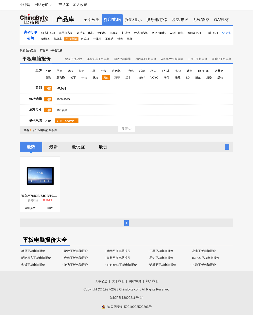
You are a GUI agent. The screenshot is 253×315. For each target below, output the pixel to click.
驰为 (189, 70)
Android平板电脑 (145, 59)
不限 (48, 70)
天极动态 (101, 281)
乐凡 (177, 77)
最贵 (103, 146)
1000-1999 (63, 99)
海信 (166, 77)
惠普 (117, 77)
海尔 (106, 77)
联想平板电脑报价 (118, 257)
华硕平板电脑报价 (33, 264)
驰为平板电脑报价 (76, 264)
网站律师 (135, 281)
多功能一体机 (85, 32)
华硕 (178, 70)
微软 (70, 70)
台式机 (85, 38)
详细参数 (30, 208)
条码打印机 (176, 32)
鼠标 (129, 38)
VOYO (154, 77)
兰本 (128, 77)
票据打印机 (159, 32)
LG (188, 77)
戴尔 (198, 77)
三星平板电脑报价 (161, 251)
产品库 (63, 5)
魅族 (95, 77)
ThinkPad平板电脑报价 (122, 264)
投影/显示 (133, 19)
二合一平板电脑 (197, 59)
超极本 (58, 38)
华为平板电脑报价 (118, 251)
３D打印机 (211, 32)
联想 (142, 70)
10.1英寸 (62, 110)
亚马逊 (61, 77)
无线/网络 (201, 19)
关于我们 (118, 281)
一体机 (97, 38)
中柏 (84, 77)
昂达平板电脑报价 (161, 257)
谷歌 (48, 77)
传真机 (114, 32)
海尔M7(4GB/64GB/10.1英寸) (42, 196)
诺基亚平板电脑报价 (162, 264)
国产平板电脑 (122, 59)
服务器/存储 (156, 19)
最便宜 (78, 146)
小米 (103, 70)
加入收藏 (80, 5)
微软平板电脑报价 (76, 251)
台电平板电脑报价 (76, 257)
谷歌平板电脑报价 (204, 264)
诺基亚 (219, 70)
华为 (81, 70)
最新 (53, 146)
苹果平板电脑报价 (33, 251)
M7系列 (61, 88)
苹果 (59, 70)
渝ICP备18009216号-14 (126, 297)
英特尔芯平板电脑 (98, 59)
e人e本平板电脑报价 (205, 257)
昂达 (153, 70)
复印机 (101, 32)
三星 (92, 70)
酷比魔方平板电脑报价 (36, 257)
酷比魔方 (117, 70)
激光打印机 (48, 32)
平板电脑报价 (36, 58)
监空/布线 (180, 19)
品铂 (220, 77)
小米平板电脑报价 (204, 251)
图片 (50, 208)
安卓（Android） (67, 121)
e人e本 (165, 70)
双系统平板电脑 (221, 59)
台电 (131, 70)
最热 (31, 146)
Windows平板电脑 (172, 59)
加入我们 (152, 281)
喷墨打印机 (66, 32)
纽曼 (209, 77)
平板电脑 (71, 38)
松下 (73, 77)
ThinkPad (203, 70)
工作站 (109, 38)
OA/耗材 (221, 19)
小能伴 (141, 77)
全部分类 (91, 19)
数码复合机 (194, 32)
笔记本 (45, 38)
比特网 (25, 5)
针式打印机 (141, 32)
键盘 (120, 38)
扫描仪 (126, 32)
